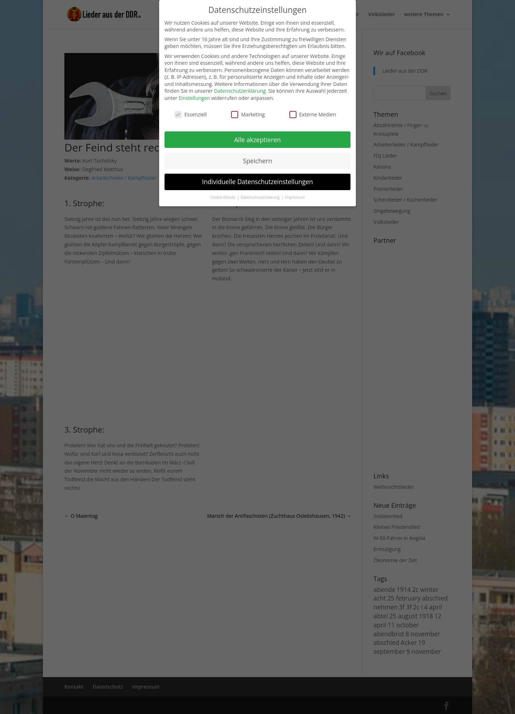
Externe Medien (312, 114)
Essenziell (191, 114)
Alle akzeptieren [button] (257, 139)
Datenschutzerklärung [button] (260, 197)
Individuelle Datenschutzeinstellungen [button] (257, 181)
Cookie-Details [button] (223, 197)
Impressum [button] (295, 197)
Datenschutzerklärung (240, 90)
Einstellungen (194, 98)
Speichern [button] (257, 160)
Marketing (248, 114)
